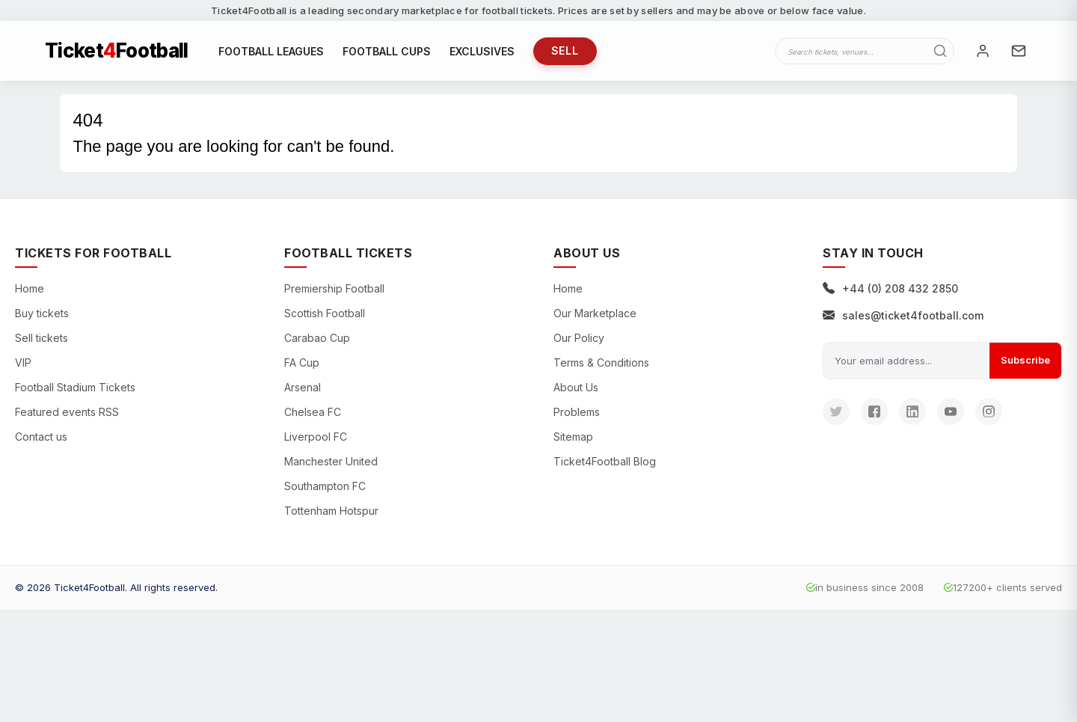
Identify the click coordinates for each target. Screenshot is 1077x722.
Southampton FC (325, 486)
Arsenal (302, 387)
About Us (575, 387)
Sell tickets (41, 337)
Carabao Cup (317, 337)
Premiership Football (334, 288)
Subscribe (1025, 360)
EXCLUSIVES (482, 51)
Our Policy (578, 337)
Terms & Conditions (601, 362)
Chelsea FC (312, 412)
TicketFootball (116, 51)
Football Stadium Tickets (75, 387)
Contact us (41, 436)
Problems (576, 412)
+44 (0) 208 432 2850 (890, 288)
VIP (23, 362)
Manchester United (331, 461)
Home (29, 288)
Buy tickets (42, 313)
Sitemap (573, 436)
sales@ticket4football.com (903, 315)
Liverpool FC (315, 436)
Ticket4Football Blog (604, 461)
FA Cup (301, 362)
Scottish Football (324, 313)
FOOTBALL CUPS (387, 51)
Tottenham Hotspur (331, 510)
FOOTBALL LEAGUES (271, 51)
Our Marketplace (594, 313)
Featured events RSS (67, 412)
